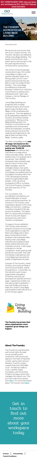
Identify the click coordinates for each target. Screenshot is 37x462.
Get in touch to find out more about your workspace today (18, 418)
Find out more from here (24, 5)
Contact (6, 453)
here (12, 380)
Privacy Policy (18, 453)
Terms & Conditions (9, 456)
